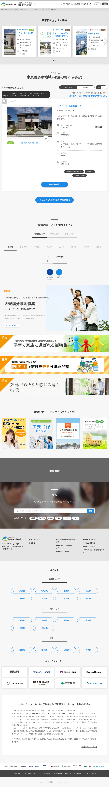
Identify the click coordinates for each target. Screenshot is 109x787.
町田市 (33, 518)
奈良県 (22, 628)
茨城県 (22, 599)
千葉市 (58, 518)
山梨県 (88, 599)
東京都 (45, 9)
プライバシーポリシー (32, 773)
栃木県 (44, 599)
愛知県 (22, 650)
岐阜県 (44, 650)
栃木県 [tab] (74, 247)
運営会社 (47, 773)
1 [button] (53, 60)
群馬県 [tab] (86, 247)
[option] (19, 41)
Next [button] (106, 41)
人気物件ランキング (89, 540)
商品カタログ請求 (89, 546)
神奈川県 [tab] (23, 247)
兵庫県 (44, 620)
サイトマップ (91, 773)
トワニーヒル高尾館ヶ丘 (69, 106)
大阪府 (22, 620)
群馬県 (66, 599)
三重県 (66, 650)
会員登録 (104, 4)
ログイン (97, 4)
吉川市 (50, 518)
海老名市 (42, 518)
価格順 (85, 87)
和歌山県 (44, 628)
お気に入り (87, 4)
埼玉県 (88, 591)
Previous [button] (3, 41)
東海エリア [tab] (69, 234)
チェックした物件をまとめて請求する (55, 200)
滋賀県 (88, 620)
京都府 (66, 620)
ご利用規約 (16, 773)
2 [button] (55, 60)
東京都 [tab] (10, 247)
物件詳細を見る (55, 184)
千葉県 (66, 591)
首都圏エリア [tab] (39, 234)
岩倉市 (76, 518)
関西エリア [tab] (54, 234)
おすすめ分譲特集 (89, 543)
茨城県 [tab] (61, 247)
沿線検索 (77, 4)
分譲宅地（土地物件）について (66, 551)
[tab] (47, 260)
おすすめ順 (68, 87)
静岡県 (88, 650)
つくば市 (67, 518)
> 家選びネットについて (89, 747)
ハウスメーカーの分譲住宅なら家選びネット (16, 9)
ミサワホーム (36, 9)
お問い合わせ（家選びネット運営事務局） (68, 773)
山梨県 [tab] (98, 247)
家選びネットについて (24, 5)
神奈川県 (44, 591)
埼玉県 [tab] (49, 247)
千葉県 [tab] (36, 247)
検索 (90, 511)
